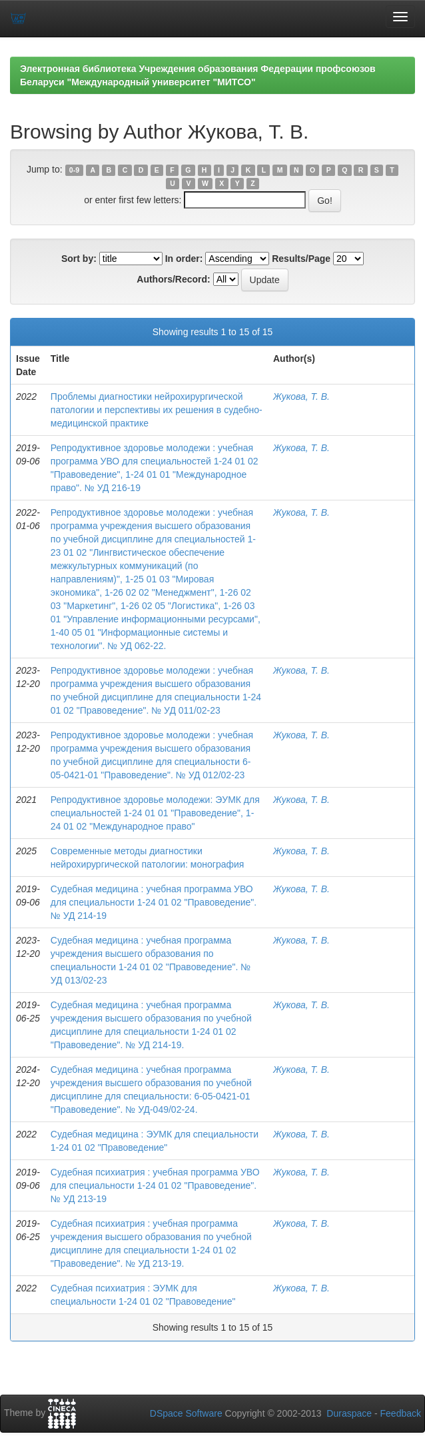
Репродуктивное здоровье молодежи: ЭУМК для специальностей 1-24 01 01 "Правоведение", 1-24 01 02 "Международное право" (155, 813)
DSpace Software (186, 1413)
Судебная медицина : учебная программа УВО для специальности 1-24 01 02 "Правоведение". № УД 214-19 (153, 902)
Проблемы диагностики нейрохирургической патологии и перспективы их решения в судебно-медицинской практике (156, 409)
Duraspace (349, 1413)
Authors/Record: (173, 279)
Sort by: (79, 258)
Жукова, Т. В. (301, 396)
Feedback (400, 1413)
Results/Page (301, 258)
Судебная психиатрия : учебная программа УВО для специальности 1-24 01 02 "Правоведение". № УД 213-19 (155, 1185)
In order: (184, 258)
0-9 (74, 170)
